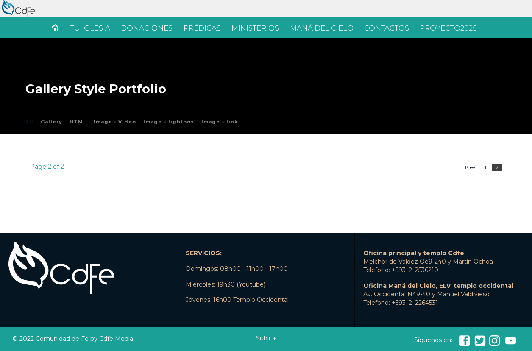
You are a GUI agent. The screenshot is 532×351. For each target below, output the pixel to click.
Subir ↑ (266, 338)
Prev (470, 167)
